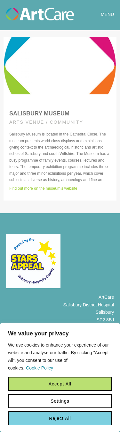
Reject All (60, 418)
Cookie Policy (39, 367)
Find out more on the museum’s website (43, 188)
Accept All (60, 383)
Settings (60, 401)
